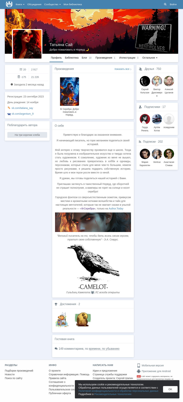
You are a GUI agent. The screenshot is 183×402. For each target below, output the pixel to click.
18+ (138, 376)
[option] (69, 96)
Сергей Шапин (124, 378)
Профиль (56, 57)
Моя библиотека (73, 4)
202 (160, 141)
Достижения (68, 304)
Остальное (150, 57)
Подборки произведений (19, 370)
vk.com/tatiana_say (22, 108)
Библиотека (71, 57)
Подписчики (152, 106)
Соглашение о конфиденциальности (61, 384)
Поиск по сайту (13, 378)
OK (170, 389)
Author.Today (116, 208)
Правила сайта (57, 378)
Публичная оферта (60, 393)
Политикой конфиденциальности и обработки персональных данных (118, 390)
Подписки (149, 141)
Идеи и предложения (105, 370)
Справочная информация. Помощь (69, 374)
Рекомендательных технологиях (113, 394)
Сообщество (52, 4)
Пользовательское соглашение (67, 389)
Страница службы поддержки (110, 374)
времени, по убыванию (104, 348)
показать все (122, 69)
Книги (20, 4)
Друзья (149, 68)
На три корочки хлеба (27, 134)
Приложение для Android (154, 371)
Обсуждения (34, 4)
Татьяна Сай (61, 44)
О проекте (55, 370)
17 (164, 106)
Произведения (64, 68)
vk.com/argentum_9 (23, 113)
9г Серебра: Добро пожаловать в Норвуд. (69, 112)
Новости (9, 374)
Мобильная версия (150, 365)
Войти (173, 4)
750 (158, 68)
